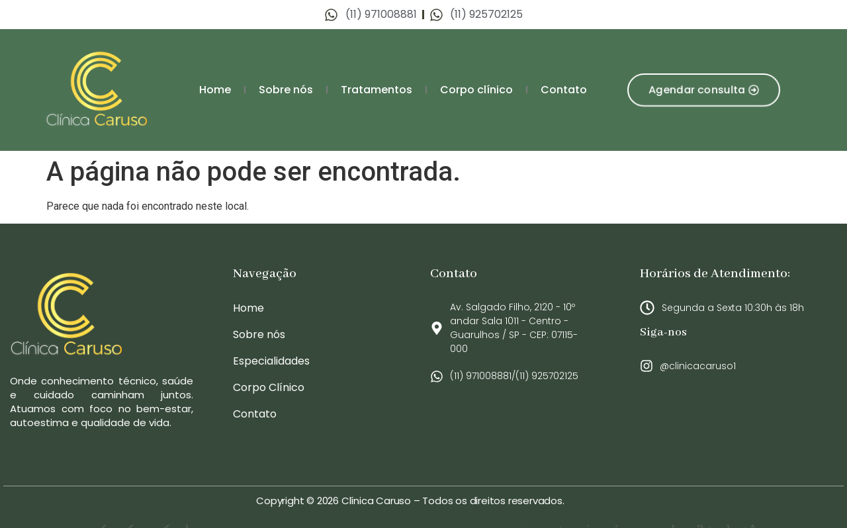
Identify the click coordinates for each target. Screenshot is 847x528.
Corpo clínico (476, 89)
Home (215, 89)
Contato (564, 89)
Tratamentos (376, 89)
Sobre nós (286, 89)
